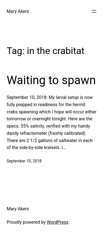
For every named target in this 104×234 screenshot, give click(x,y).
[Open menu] (94, 11)
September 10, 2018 (24, 161)
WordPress (58, 222)
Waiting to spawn (51, 80)
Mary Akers (18, 11)
